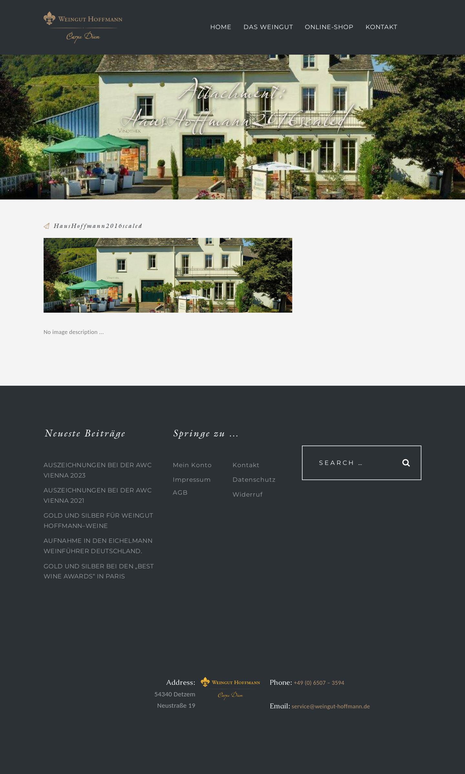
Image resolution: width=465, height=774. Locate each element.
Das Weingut (268, 27)
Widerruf (247, 494)
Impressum (192, 479)
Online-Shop (329, 27)
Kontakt (382, 27)
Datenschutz (254, 479)
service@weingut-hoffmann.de (330, 706)
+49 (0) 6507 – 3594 (319, 682)
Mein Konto (192, 465)
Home (221, 27)
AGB (180, 492)
